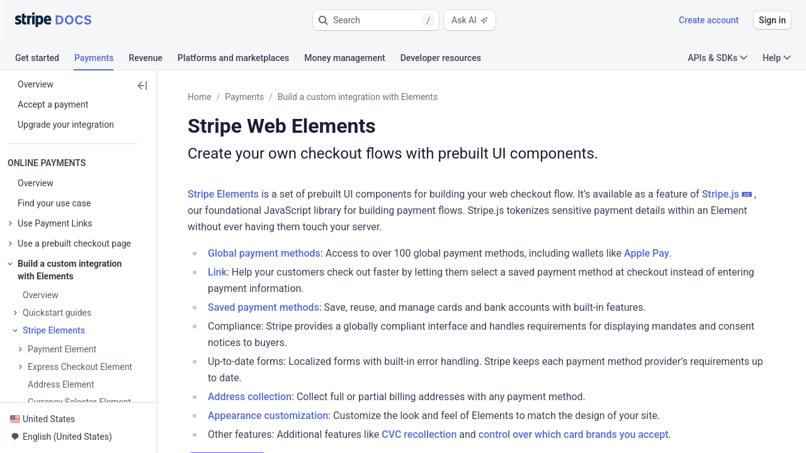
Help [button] (777, 58)
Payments (244, 97)
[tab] (44, 59)
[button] (376, 20)
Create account (709, 20)
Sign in (772, 20)
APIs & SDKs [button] (717, 58)
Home (200, 97)
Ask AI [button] (469, 20)
